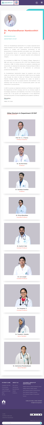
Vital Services (15, 387)
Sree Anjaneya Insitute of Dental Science (31, 390)
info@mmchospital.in (36, 402)
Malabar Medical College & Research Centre (32, 386)
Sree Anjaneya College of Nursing (30, 392)
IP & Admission (5, 387)
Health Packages (5, 389)
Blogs (3, 392)
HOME (3, 413)
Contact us (15, 392)
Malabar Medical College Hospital (30, 388)
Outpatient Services (6, 385)
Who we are (15, 385)
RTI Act (3, 394)
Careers (14, 391)
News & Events (16, 389)
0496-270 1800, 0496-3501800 (34, 400)
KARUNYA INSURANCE (7, 417)
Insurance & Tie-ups (6, 391)
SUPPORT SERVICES (7, 415)
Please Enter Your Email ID (36, 420)
